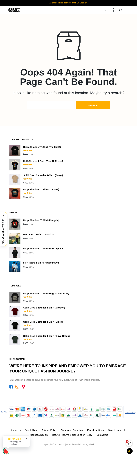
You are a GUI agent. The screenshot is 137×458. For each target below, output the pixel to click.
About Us (16, 430)
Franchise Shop (95, 430)
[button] (105, 9)
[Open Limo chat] (6, 451)
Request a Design (38, 434)
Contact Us (102, 434)
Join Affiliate (31, 430)
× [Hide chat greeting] (27, 438)
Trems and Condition (72, 430)
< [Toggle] (3, 215)
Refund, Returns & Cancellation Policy (72, 434)
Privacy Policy (49, 430)
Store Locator (115, 430)
